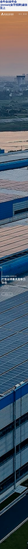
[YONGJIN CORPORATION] (7, 14)
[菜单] (25, 14)
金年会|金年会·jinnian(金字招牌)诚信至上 (13, 5)
